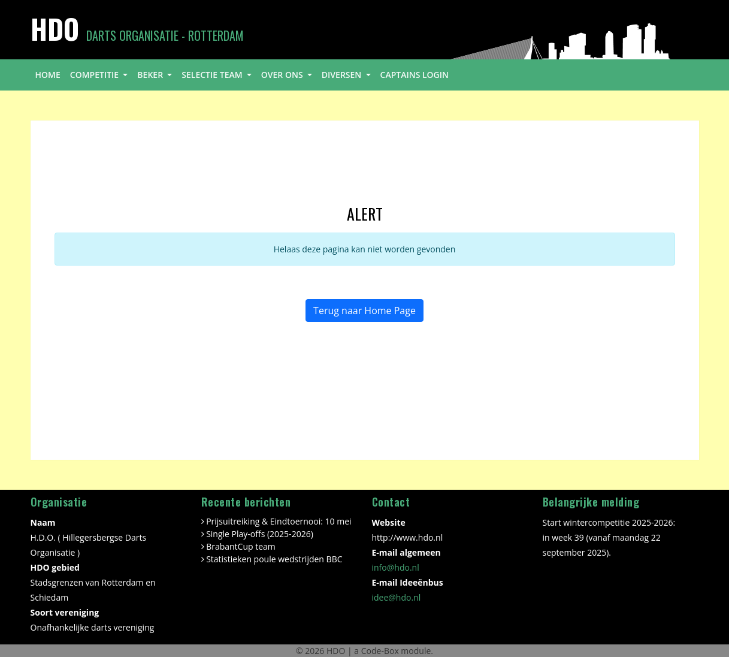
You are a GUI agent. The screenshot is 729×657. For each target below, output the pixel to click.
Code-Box (380, 650)
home (48, 74)
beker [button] (151, 74)
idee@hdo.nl (396, 597)
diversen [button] (343, 74)
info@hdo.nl (395, 567)
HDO (336, 650)
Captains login (414, 74)
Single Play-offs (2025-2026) (259, 534)
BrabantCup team (241, 546)
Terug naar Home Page (364, 310)
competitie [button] (95, 74)
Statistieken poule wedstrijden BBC (274, 559)
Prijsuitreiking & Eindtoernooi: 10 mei (278, 521)
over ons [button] (283, 74)
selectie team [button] (213, 74)
